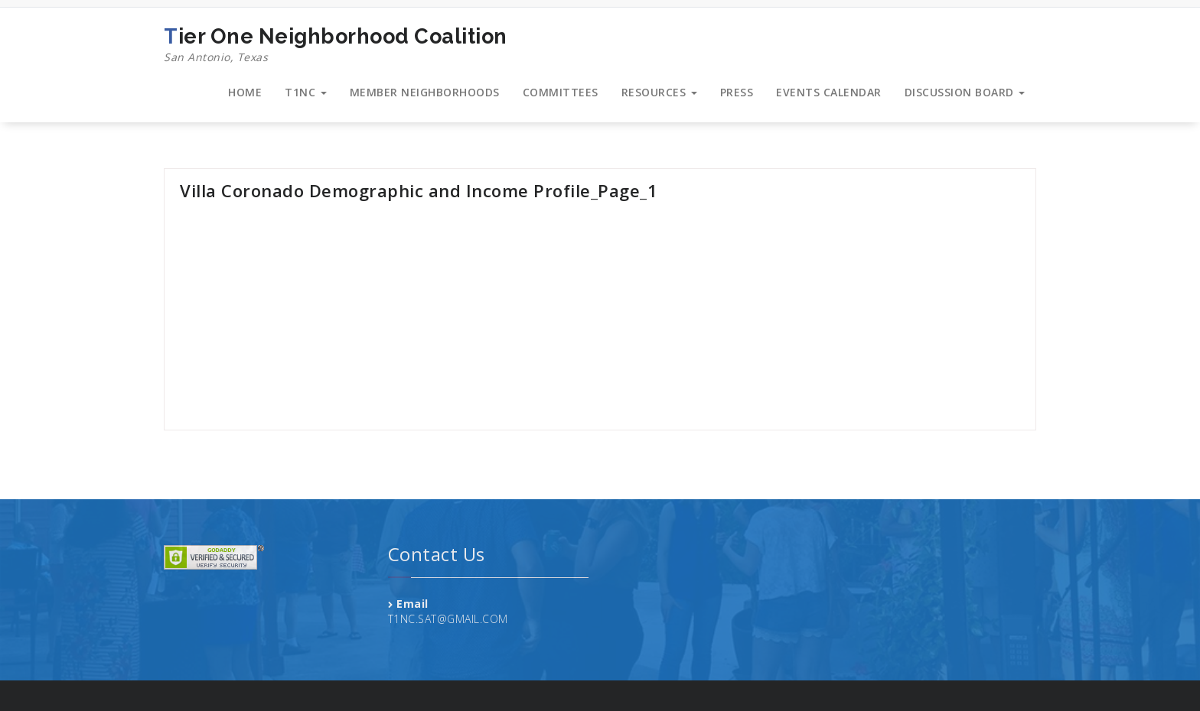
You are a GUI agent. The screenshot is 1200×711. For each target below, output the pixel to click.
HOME (245, 92)
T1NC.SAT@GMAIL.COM (448, 619)
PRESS (737, 92)
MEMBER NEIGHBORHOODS (425, 92)
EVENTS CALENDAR (829, 92)
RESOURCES (659, 92)
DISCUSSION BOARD (965, 92)
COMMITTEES (560, 92)
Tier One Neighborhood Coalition (335, 45)
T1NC (306, 92)
